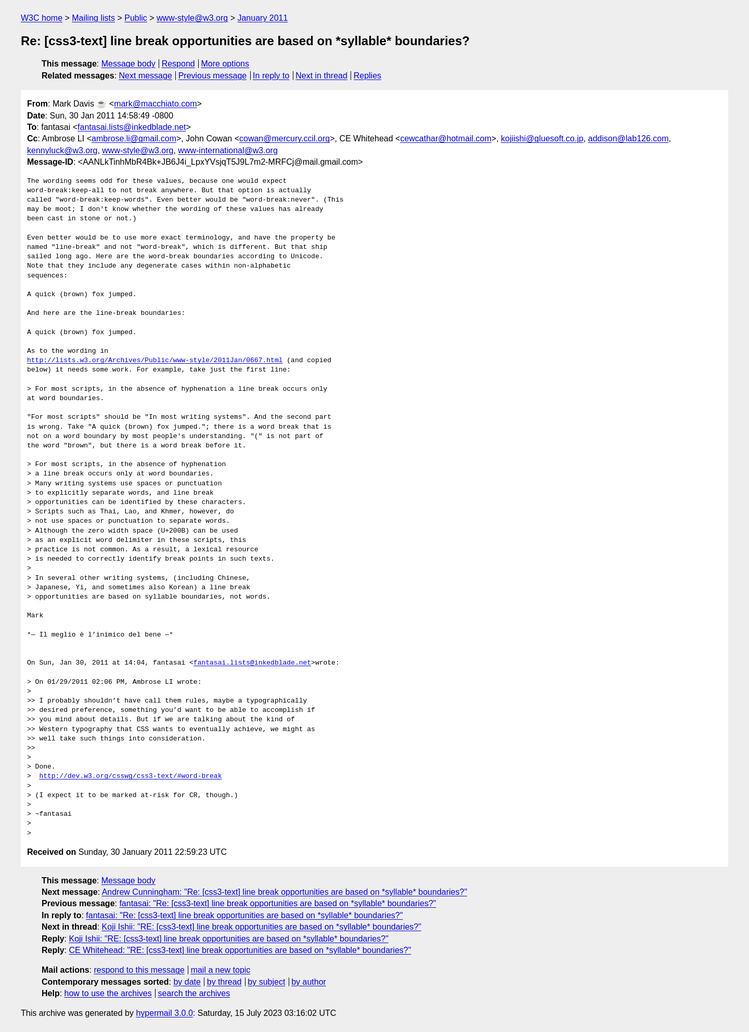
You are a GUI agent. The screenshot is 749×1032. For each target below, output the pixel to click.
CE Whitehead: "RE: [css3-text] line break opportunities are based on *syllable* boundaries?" (240, 950)
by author (308, 981)
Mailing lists (93, 18)
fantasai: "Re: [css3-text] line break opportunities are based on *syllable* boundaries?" (277, 903)
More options (225, 63)
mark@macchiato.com (155, 103)
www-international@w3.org (227, 150)
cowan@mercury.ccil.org (284, 138)
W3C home (41, 18)
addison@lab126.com (628, 138)
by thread (224, 981)
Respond (178, 63)
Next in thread (321, 75)
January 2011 (262, 18)
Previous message (212, 75)
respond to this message (139, 969)
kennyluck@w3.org (62, 150)
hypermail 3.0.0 (164, 1013)
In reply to (271, 75)
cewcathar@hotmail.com (445, 138)
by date (186, 981)
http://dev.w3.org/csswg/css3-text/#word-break (130, 776)
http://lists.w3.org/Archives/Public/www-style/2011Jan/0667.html (154, 360)
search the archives (194, 993)
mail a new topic (221, 969)
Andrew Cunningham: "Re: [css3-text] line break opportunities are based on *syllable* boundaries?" (284, 892)
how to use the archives (108, 993)
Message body (128, 63)
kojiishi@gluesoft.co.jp (542, 138)
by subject (266, 981)
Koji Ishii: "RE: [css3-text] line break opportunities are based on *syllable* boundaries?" (261, 926)
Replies (367, 75)
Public (135, 18)
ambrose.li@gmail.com (134, 138)
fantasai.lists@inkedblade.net (132, 127)
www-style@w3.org (192, 18)
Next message (145, 75)
